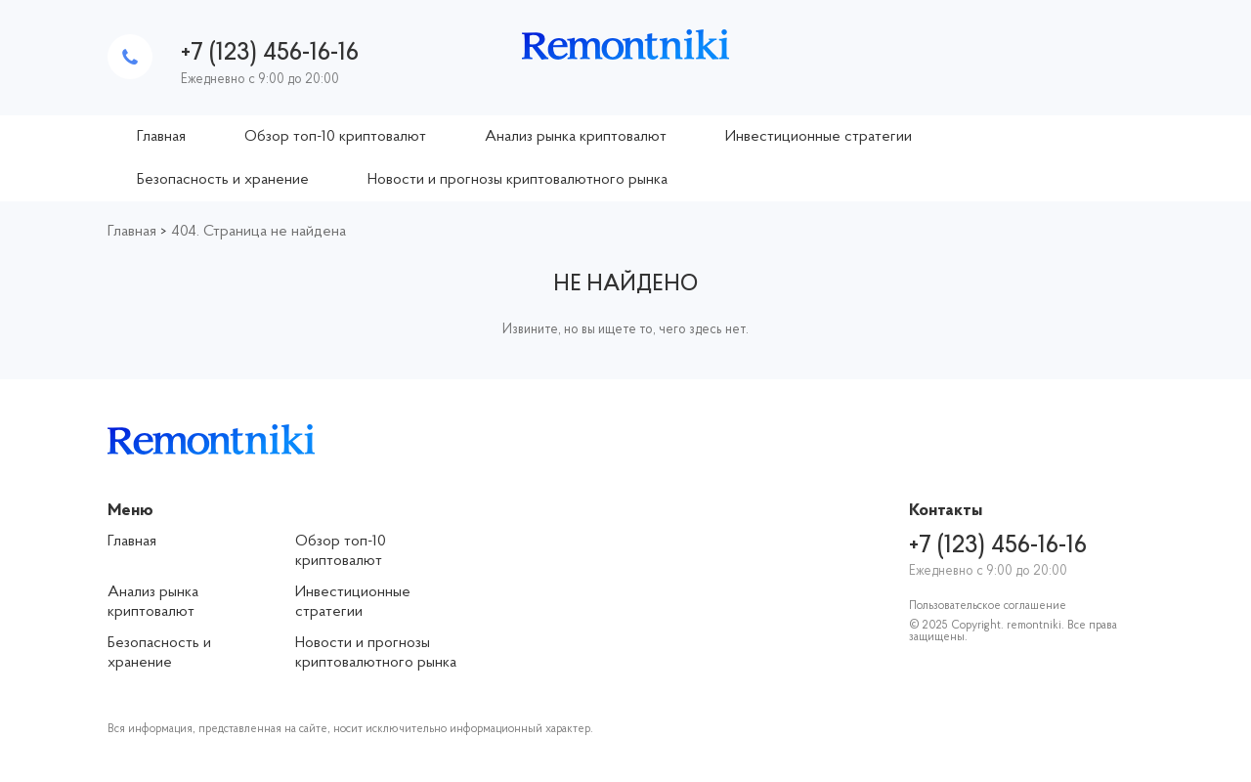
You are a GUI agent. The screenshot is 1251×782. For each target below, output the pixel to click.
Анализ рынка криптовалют (576, 137)
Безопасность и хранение (223, 180)
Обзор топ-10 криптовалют (335, 137)
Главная (161, 137)
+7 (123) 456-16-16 (270, 53)
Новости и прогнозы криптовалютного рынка (517, 180)
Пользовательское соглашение (987, 606)
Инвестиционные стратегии (818, 137)
